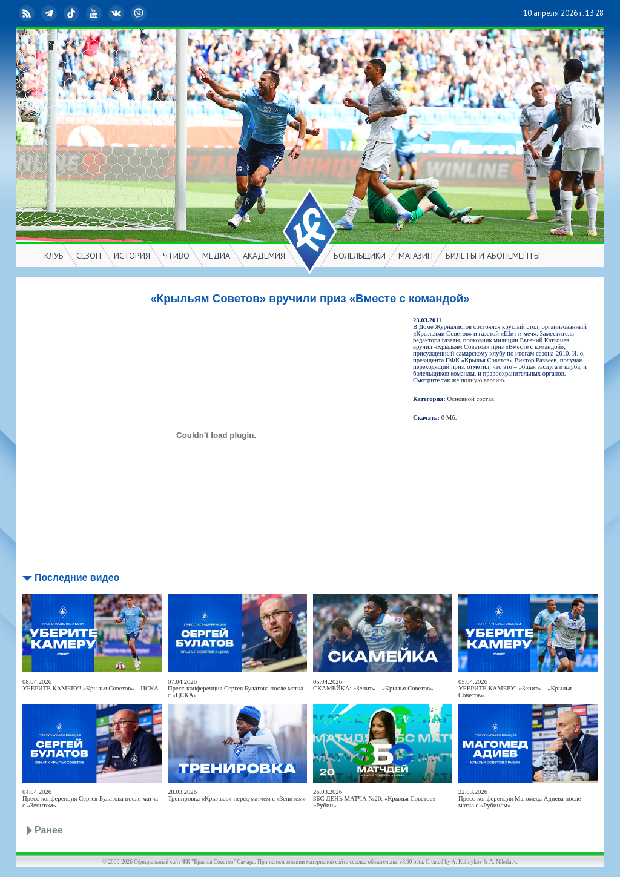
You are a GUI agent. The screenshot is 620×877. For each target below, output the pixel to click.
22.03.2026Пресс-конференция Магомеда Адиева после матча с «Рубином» (519, 799)
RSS (28, 13)
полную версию (482, 380)
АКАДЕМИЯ (264, 255)
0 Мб (448, 417)
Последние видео (77, 577)
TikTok (73, 13)
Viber (140, 13)
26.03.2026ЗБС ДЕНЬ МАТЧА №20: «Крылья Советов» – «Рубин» (377, 799)
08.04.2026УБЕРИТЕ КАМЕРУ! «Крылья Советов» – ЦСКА (90, 685)
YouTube (95, 13)
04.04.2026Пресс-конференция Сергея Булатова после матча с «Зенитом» (90, 799)
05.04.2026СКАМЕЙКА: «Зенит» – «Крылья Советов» (373, 685)
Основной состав (471, 398)
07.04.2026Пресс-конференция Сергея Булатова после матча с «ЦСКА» (235, 688)
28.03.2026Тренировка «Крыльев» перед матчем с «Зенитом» (237, 795)
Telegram (50, 13)
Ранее (49, 830)
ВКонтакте (117, 13)
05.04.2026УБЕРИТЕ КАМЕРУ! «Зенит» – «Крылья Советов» (515, 688)
